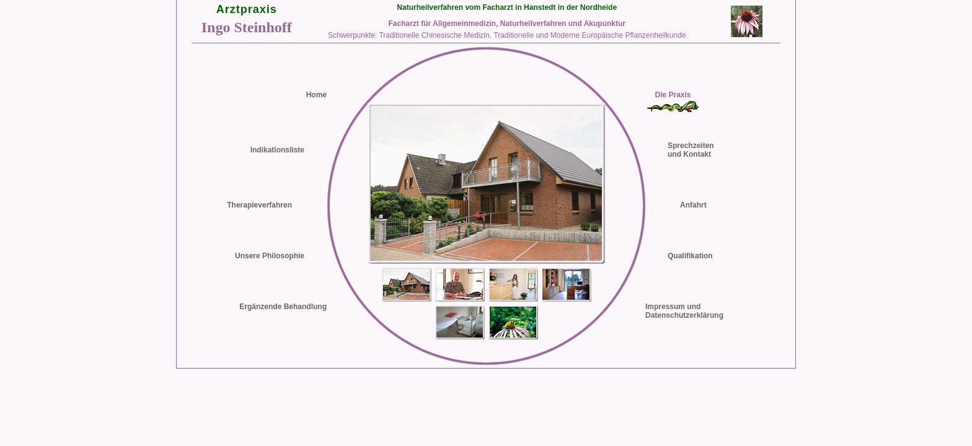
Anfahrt (693, 205)
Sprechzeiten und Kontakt (691, 150)
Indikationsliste (277, 150)
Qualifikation (690, 255)
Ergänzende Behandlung (283, 306)
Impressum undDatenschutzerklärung (684, 311)
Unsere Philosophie (269, 255)
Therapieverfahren (259, 205)
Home (316, 94)
